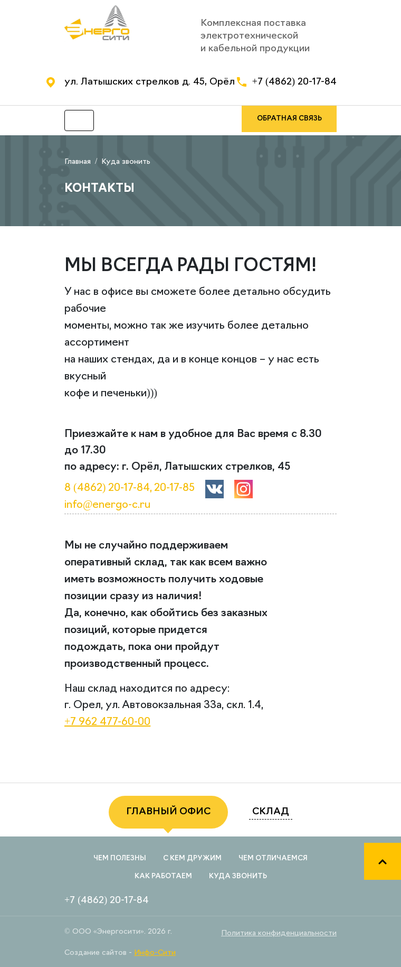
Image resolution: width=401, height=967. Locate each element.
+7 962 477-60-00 (107, 722)
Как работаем (163, 876)
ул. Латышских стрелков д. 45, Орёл (149, 82)
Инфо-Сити (155, 953)
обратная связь (289, 118)
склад (270, 812)
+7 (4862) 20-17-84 (294, 82)
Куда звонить (238, 876)
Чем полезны (119, 858)
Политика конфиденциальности (279, 933)
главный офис (168, 812)
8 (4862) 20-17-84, (108, 488)
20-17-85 (174, 488)
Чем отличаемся (273, 858)
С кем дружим (192, 858)
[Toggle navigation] (79, 120)
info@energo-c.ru (107, 505)
